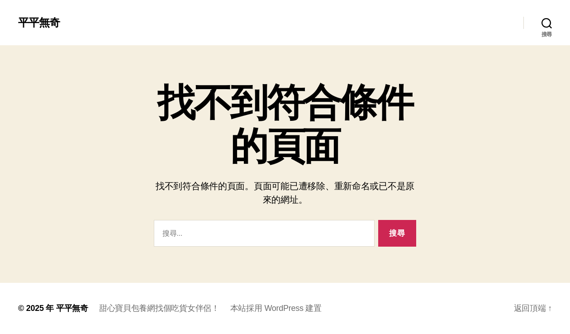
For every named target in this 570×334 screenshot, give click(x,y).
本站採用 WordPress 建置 (276, 308)
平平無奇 (39, 22)
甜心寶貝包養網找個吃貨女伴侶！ (159, 308)
